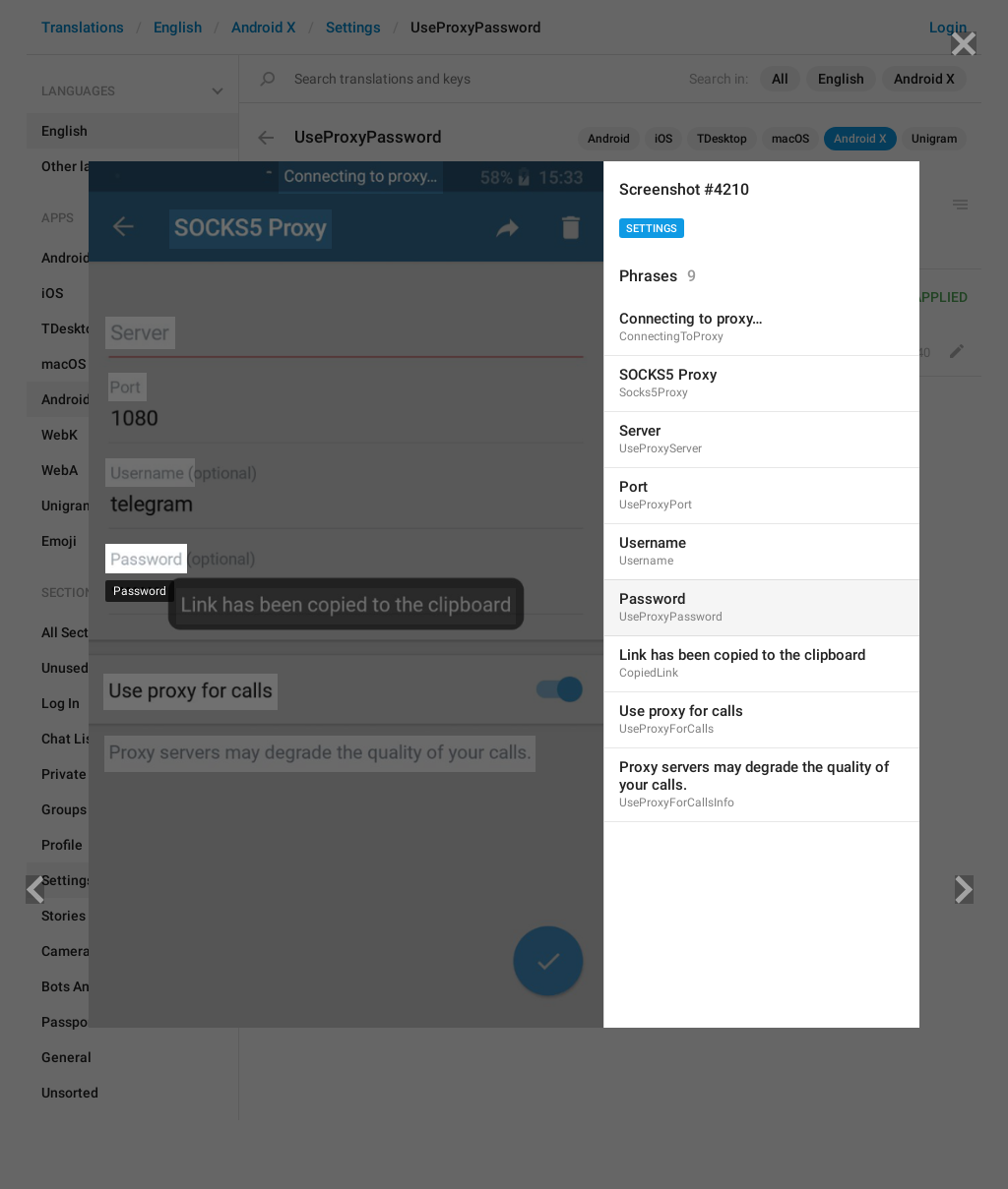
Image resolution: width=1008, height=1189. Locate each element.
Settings (651, 228)
